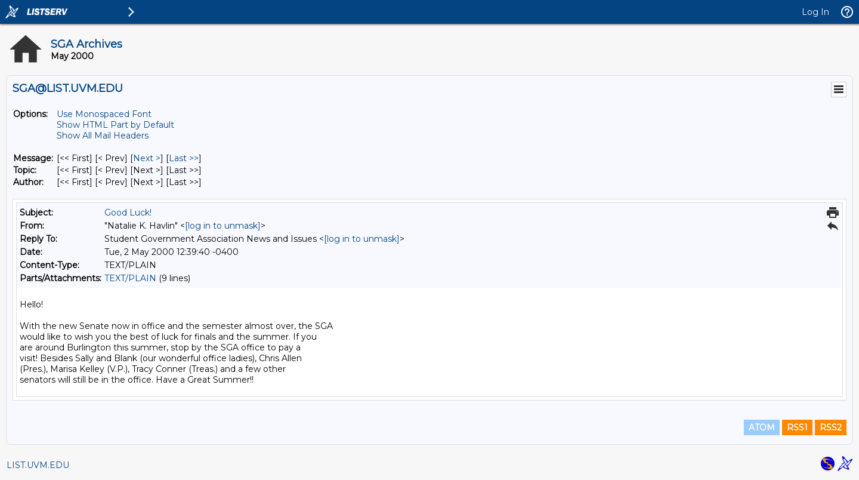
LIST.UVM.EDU (38, 465)
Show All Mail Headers (103, 135)
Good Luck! (128, 212)
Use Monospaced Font (104, 114)
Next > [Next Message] (146, 158)
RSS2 (831, 427)
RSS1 (797, 427)
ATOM (762, 427)
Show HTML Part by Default (115, 124)
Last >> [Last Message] (184, 158)
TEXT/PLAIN (130, 278)
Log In (815, 12)
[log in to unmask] (223, 225)
